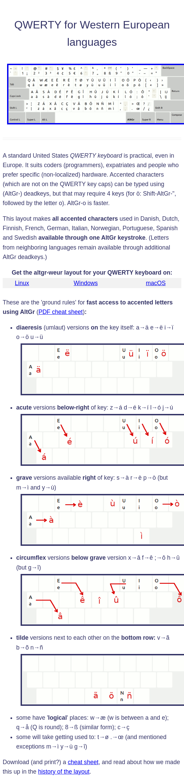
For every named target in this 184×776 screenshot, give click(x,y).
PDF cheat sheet (60, 312)
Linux (22, 283)
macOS (156, 283)
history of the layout (64, 771)
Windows (86, 283)
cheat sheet (83, 762)
